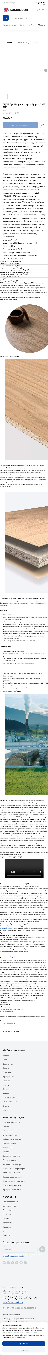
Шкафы (6, 1068)
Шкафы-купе (8, 1064)
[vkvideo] (12, 1262)
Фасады (6, 1152)
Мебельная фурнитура (12, 1139)
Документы (7, 1223)
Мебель (32, 25)
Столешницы (8, 1131)
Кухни (5, 1060)
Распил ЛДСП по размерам (14, 1168)
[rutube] (16, 1262)
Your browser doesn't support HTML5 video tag (24, 868)
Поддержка (7, 1210)
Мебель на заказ (14, 1050)
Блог (4, 1231)
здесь (42, 937)
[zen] (21, 1262)
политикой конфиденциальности (13, 1256)
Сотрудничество (9, 1206)
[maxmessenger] (4, 1262)
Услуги (23, 25)
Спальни (6, 1081)
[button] (38, 9)
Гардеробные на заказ (12, 1189)
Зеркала (6, 1110)
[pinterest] (25, 1262)
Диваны (6, 1106)
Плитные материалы (11, 1122)
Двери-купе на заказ (11, 1173)
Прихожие (7, 1072)
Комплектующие (10, 25)
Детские (6, 1089)
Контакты (6, 1235)
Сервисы (6, 1218)
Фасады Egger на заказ (12, 1177)
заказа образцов (5, 928)
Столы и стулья (9, 1097)
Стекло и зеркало (10, 1160)
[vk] (8, 1262)
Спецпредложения (10, 1202)
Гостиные (6, 1085)
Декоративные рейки (11, 1156)
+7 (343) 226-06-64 (38, 3)
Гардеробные (8, 1076)
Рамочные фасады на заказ (14, 1181)
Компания (9, 1196)
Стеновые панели (10, 1102)
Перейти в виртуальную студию (10, 956)
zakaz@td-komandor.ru (7, 1023)
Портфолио (7, 1214)
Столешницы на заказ (12, 1185)
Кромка (6, 1126)
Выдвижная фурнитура (12, 1164)
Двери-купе (8, 1147)
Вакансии (7, 1227)
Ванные (6, 1093)
